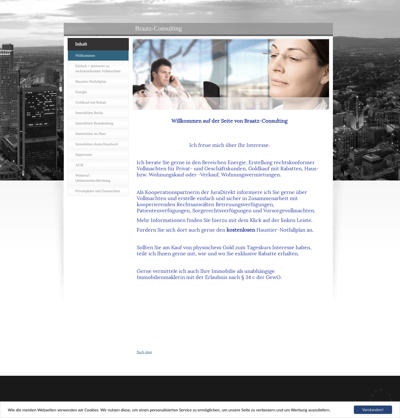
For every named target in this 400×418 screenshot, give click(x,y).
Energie (81, 92)
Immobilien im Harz (91, 134)
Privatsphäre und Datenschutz (98, 191)
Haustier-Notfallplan (91, 81)
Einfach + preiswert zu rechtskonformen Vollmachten (98, 68)
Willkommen (85, 55)
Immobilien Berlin (89, 113)
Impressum (84, 154)
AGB (79, 165)
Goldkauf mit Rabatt (91, 102)
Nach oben (144, 352)
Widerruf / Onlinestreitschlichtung (93, 178)
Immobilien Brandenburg (94, 123)
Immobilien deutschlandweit (97, 144)
